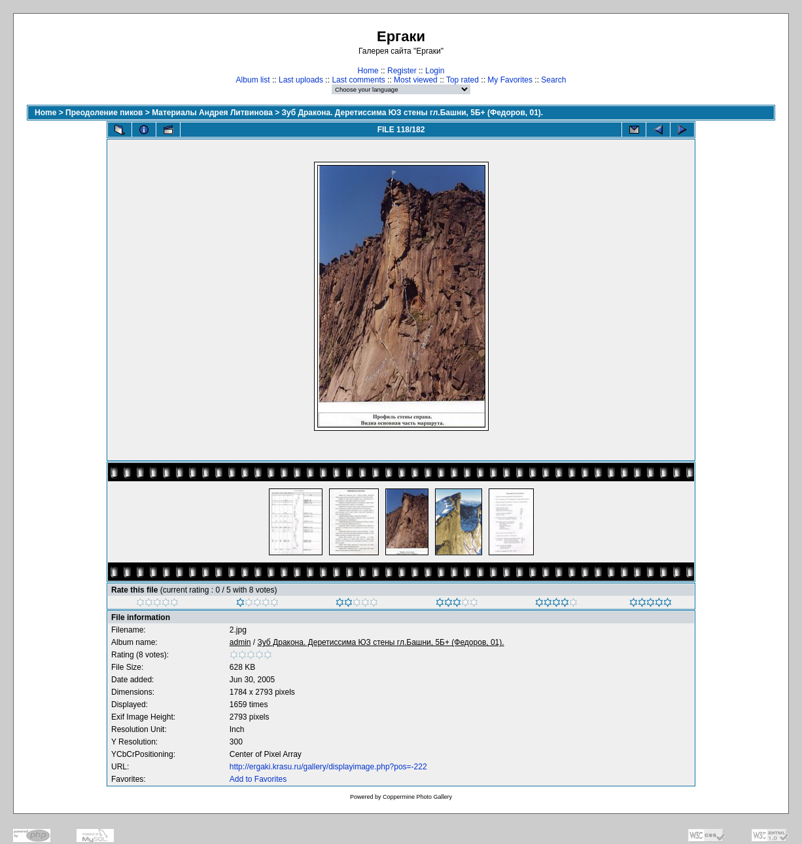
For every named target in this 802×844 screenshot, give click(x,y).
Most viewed (416, 79)
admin (240, 642)
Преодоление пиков (104, 112)
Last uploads (301, 79)
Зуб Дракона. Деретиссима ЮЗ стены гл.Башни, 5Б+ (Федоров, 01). (413, 112)
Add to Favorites (258, 779)
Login (434, 70)
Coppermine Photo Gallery (417, 797)
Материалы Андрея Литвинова (212, 112)
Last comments (358, 79)
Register (402, 70)
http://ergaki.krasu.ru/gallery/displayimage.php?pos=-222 (328, 766)
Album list (253, 79)
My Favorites (509, 79)
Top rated (462, 79)
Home (368, 70)
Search (553, 79)
